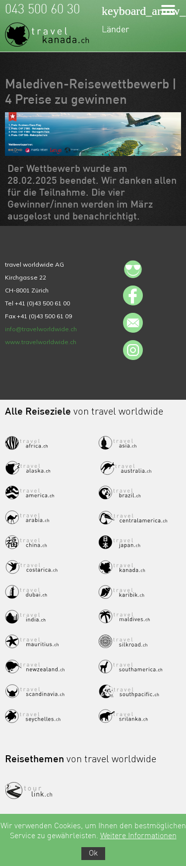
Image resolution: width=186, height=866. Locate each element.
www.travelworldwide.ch (40, 342)
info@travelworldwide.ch (41, 329)
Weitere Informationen (138, 836)
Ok (93, 854)
